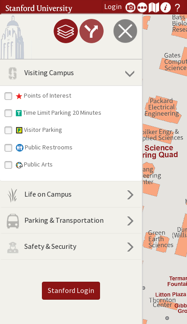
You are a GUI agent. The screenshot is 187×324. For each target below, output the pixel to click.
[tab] (45, 31)
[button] (167, 318)
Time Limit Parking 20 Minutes (58, 112)
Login (113, 6)
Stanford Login (61, 290)
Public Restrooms (44, 147)
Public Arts (34, 164)
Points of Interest (43, 95)
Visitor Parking (39, 130)
